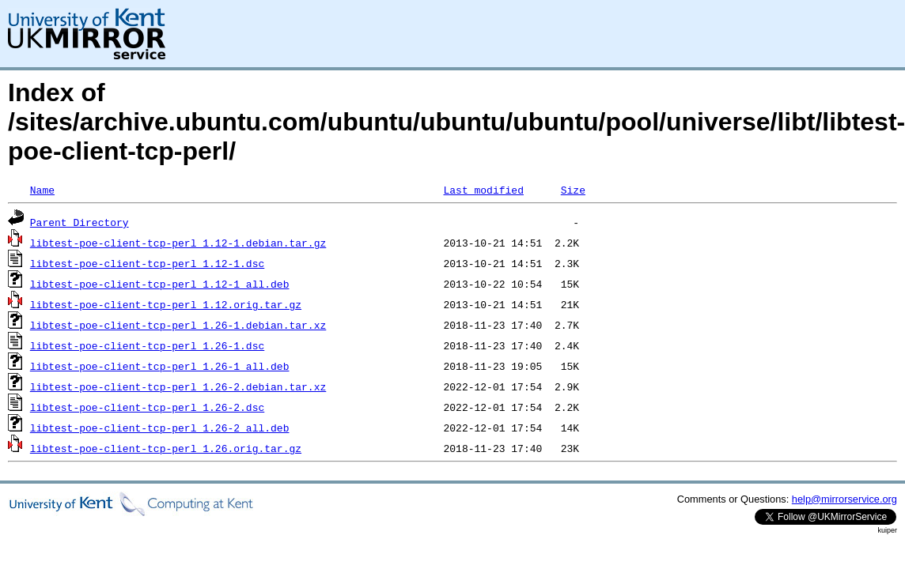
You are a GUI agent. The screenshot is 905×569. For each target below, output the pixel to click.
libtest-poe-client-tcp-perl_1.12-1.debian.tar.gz (178, 243)
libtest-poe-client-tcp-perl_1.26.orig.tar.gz (165, 448)
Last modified (483, 190)
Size (573, 190)
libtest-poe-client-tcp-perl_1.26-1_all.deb (160, 366)
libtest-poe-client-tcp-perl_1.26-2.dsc (147, 407)
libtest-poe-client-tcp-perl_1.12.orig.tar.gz (165, 304)
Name (42, 190)
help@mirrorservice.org (844, 499)
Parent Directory (79, 222)
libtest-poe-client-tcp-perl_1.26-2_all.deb (160, 427)
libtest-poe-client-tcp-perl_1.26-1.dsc (147, 345)
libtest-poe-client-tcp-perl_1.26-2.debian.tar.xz (178, 386)
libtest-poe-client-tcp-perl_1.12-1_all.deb (160, 284)
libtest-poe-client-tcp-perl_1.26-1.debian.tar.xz (178, 325)
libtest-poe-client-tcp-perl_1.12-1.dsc (147, 263)
